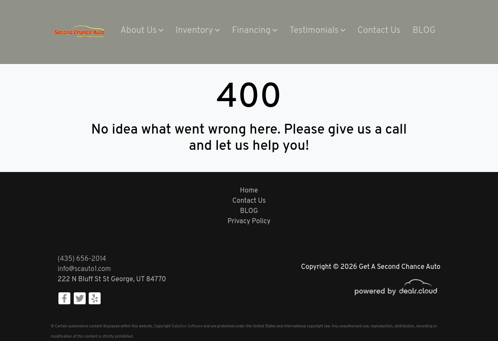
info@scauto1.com (84, 269)
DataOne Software (187, 326)
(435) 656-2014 (82, 259)
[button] (141, 31)
